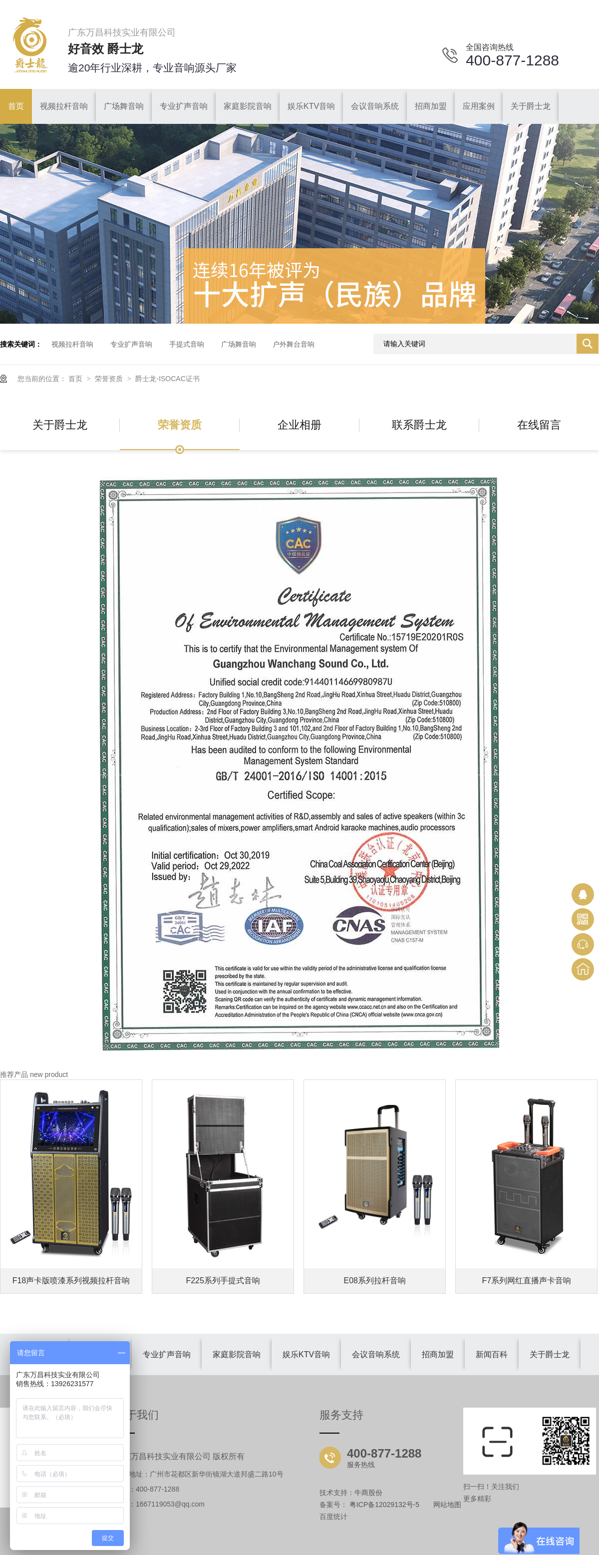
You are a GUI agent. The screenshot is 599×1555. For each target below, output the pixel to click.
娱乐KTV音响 (306, 1354)
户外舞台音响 (293, 344)
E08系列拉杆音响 (375, 1280)
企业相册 (299, 425)
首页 (76, 379)
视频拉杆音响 (72, 344)
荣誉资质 (110, 379)
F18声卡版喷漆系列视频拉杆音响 (71, 1280)
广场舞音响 (238, 344)
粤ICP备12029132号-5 (384, 1505)
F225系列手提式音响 (223, 1280)
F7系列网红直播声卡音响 (527, 1280)
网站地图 (447, 1505)
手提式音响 (186, 344)
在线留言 (539, 425)
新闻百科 (492, 1354)
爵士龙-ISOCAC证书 (167, 379)
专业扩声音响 (131, 344)
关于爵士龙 (59, 425)
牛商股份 (368, 1493)
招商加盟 (438, 1354)
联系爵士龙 (419, 425)
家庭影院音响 (237, 1354)
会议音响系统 (376, 1354)
